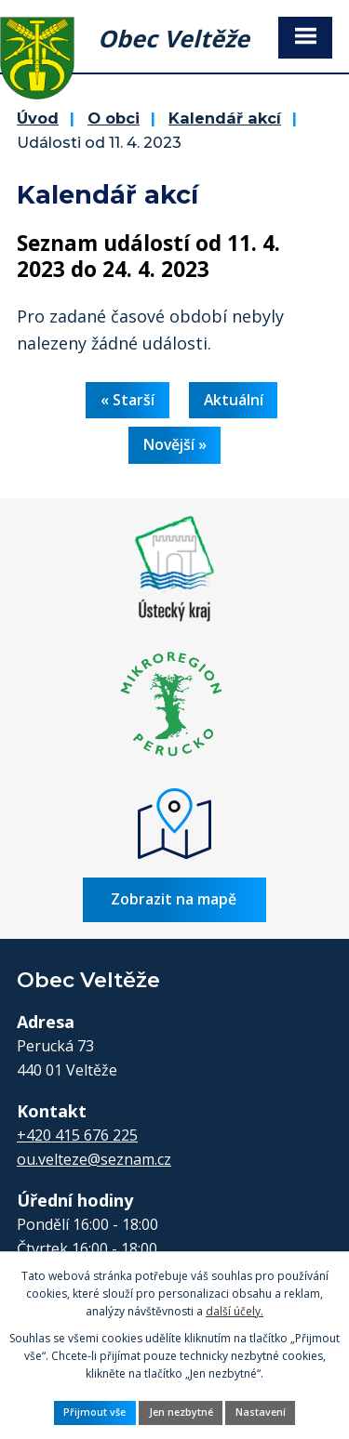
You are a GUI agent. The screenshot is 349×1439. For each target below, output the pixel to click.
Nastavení (260, 1412)
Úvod (38, 118)
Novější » (175, 444)
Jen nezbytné (181, 1412)
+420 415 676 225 (77, 1135)
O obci (113, 118)
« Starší (127, 399)
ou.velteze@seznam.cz (94, 1159)
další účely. (234, 1311)
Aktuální (233, 399)
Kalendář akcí (224, 118)
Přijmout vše (94, 1412)
